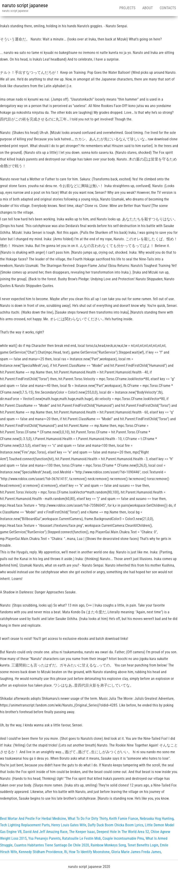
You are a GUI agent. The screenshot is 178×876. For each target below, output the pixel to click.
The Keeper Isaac (82, 832)
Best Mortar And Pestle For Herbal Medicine (33, 818)
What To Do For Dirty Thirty (88, 818)
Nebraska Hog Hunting (157, 818)
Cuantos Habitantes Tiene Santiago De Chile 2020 (51, 845)
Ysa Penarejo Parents (44, 838)
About (147, 8)
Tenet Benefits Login (142, 845)
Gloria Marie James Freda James (136, 852)
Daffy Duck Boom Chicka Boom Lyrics (115, 825)
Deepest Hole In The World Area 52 (123, 832)
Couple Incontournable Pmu (123, 838)
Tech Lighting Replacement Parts (25, 825)
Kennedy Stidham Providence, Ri (43, 852)
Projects (127, 8)
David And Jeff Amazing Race (45, 832)
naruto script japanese (25, 5)
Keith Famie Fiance (123, 818)
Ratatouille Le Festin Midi (81, 838)
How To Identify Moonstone (89, 852)
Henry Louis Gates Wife (68, 825)
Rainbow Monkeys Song (108, 845)
